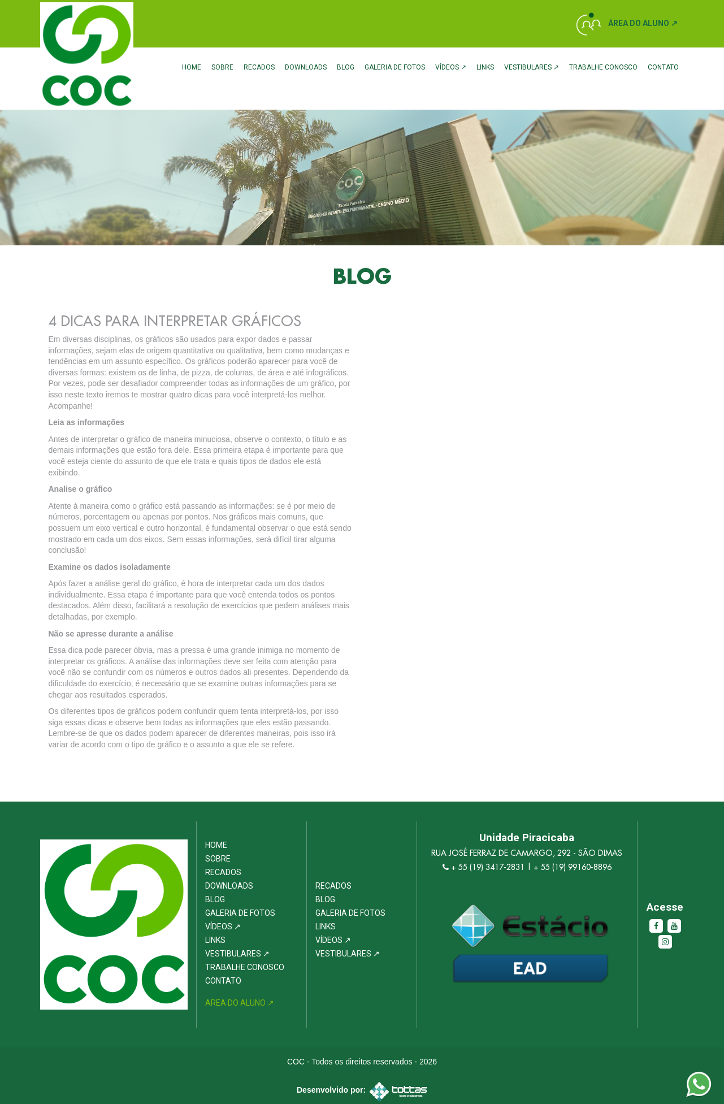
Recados (259, 67)
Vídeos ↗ (450, 67)
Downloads (306, 67)
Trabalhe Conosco (603, 67)
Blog (345, 67)
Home (191, 67)
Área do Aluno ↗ (643, 23)
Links (485, 67)
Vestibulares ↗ (531, 67)
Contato (663, 67)
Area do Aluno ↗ (239, 1002)
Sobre (222, 67)
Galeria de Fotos (395, 67)
